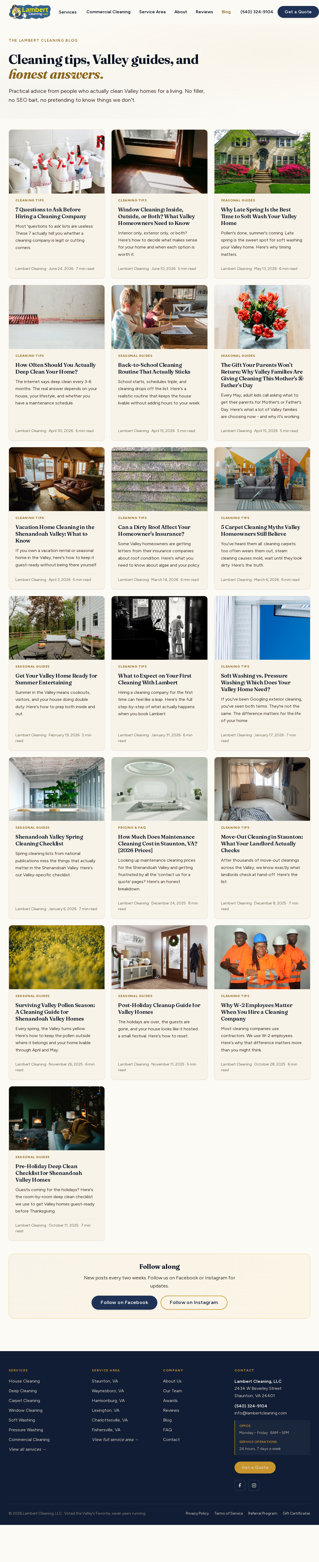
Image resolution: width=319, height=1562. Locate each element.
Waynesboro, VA (108, 1390)
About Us (172, 1381)
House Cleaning (24, 1381)
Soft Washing (22, 1420)
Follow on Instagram (194, 1302)
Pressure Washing (26, 1429)
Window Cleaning (26, 1410)
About (180, 11)
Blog (226, 11)
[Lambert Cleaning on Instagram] (254, 1485)
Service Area (152, 11)
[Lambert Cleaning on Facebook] (240, 1485)
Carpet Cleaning (24, 1400)
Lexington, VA (105, 1410)
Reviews (204, 11)
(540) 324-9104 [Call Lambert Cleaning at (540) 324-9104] (256, 11)
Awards (170, 1400)
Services (68, 12)
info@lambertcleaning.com (261, 1413)
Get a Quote (298, 11)
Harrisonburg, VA (108, 1400)
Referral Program (262, 1513)
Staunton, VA (105, 1381)
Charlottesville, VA (110, 1420)
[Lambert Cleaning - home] (30, 11)
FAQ (167, 1429)
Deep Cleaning (23, 1390)
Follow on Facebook (124, 1302)
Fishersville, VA (106, 1429)
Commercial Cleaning (108, 11)
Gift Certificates (296, 1513)
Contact (171, 1439)
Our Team (172, 1390)
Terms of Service (228, 1513)
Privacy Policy (197, 1513)
